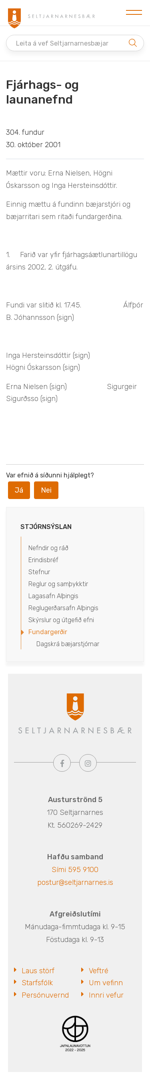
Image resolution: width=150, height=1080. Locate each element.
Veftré (98, 970)
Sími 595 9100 (75, 869)
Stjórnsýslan (46, 527)
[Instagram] (88, 763)
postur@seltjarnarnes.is (75, 882)
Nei (46, 490)
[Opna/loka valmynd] (134, 13)
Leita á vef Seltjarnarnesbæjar (62, 43)
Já (19, 490)
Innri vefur (106, 995)
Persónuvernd (45, 995)
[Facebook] (62, 763)
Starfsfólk (37, 982)
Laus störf (38, 970)
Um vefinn (106, 982)
